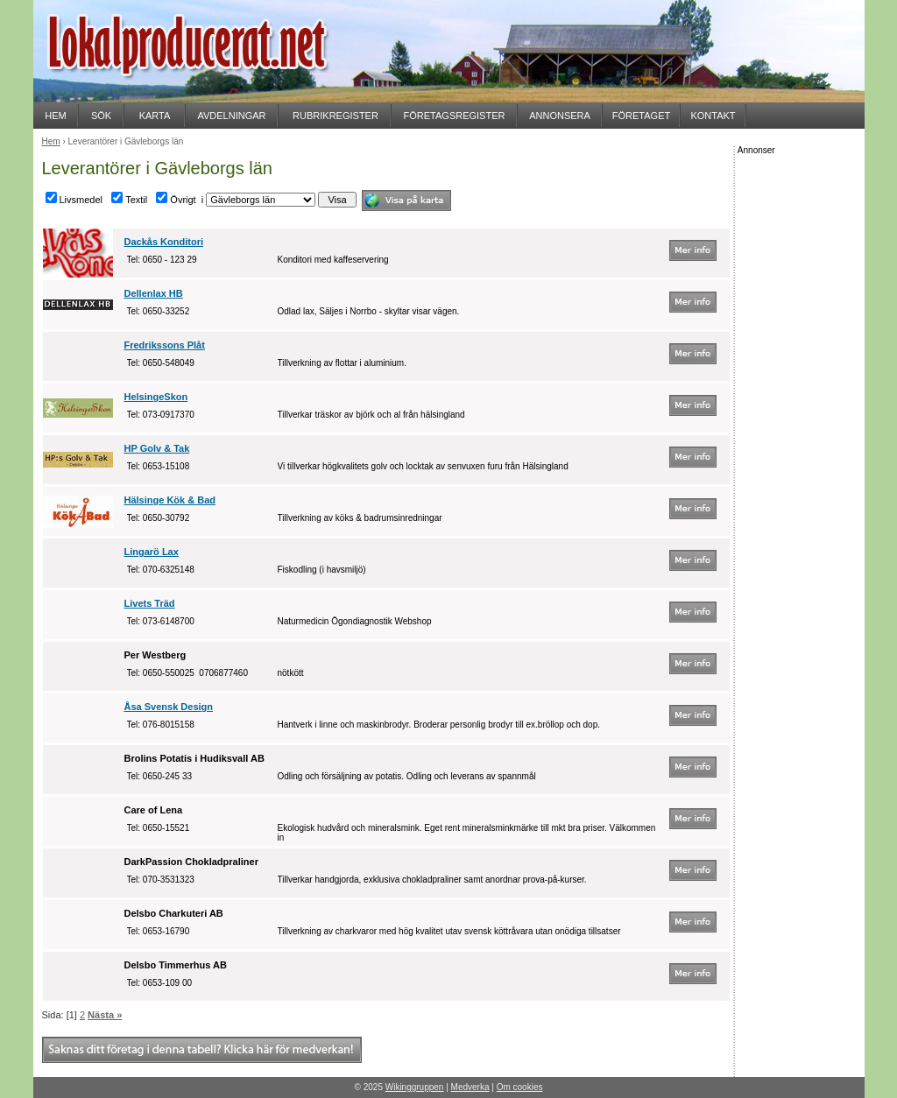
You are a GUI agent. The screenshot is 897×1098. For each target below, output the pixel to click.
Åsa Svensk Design (169, 706)
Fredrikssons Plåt (164, 345)
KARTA (155, 115)
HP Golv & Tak (157, 448)
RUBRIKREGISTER (335, 115)
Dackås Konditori (163, 241)
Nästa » (105, 1015)
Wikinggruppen (414, 1087)
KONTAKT (712, 115)
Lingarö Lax (151, 551)
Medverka (470, 1087)
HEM (55, 115)
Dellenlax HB (153, 293)
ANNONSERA (559, 115)
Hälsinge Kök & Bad (170, 500)
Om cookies (520, 1087)
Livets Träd (149, 603)
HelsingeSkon (156, 396)
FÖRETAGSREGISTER (454, 115)
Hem (51, 141)
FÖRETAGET (641, 115)
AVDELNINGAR (231, 115)
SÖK (101, 115)
